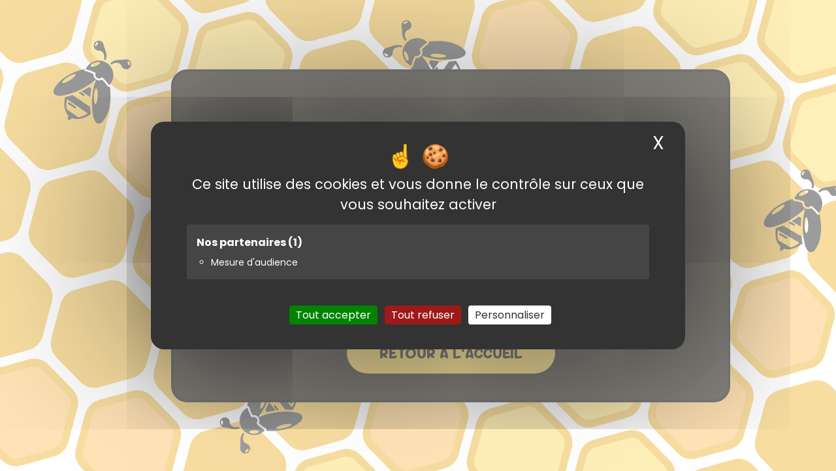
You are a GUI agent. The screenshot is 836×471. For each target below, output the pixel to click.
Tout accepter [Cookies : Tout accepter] (333, 315)
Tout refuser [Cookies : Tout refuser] (423, 315)
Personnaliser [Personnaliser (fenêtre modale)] (510, 315)
